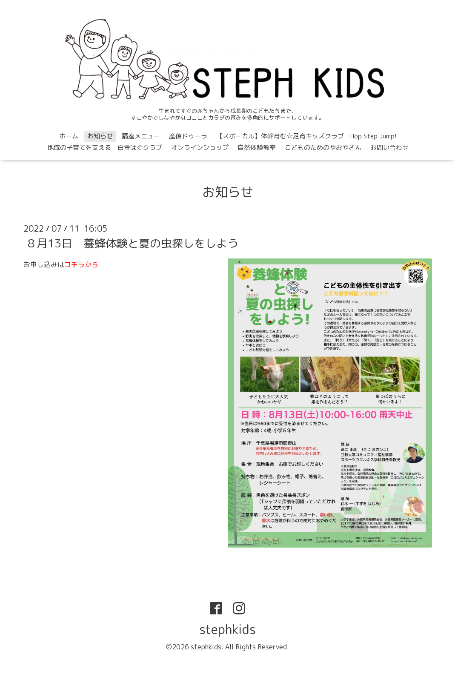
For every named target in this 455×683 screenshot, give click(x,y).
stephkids (227, 629)
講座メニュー (141, 136)
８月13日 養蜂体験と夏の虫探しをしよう (132, 243)
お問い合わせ (389, 147)
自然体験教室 (257, 147)
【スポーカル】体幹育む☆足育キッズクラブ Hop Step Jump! (306, 136)
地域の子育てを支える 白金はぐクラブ (104, 147)
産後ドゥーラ (188, 136)
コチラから (81, 264)
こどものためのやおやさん (323, 147)
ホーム (68, 136)
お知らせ (100, 136)
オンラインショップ (200, 147)
